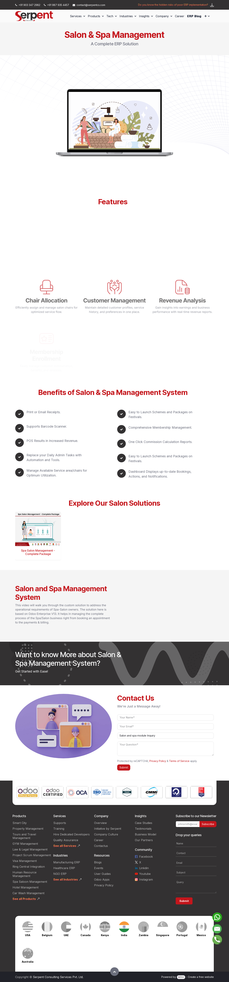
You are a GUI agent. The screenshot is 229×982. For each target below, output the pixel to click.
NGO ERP (60, 874)
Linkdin (144, 868)
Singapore (162, 935)
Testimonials (143, 828)
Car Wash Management (28, 893)
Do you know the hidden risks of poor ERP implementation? (173, 4)
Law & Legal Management (30, 849)
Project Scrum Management (32, 855)
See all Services (64, 846)
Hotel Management (25, 887)
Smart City (20, 823)
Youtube (145, 874)
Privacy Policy (157, 760)
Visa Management (25, 861)
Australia (27, 961)
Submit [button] (124, 767)
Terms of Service (179, 760)
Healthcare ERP (64, 868)
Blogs (98, 862)
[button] (114, 971)
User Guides (102, 874)
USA (27, 935)
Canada (86, 935)
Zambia (143, 935)
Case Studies (143, 823)
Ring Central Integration (29, 866)
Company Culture (106, 834)
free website (206, 976)
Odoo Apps (101, 879)
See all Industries (65, 879)
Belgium (47, 935)
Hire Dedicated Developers (71, 834)
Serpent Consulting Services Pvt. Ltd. (58, 977)
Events (98, 868)
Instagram (146, 879)
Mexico (201, 935)
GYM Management (25, 843)
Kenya (105, 935)
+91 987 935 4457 (57, 4)
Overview (100, 823)
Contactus (101, 846)
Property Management (28, 828)
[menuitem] (77, 16)
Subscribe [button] (208, 824)
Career (98, 840)
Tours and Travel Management (24, 836)
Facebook (146, 856)
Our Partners (144, 840)
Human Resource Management (24, 874)
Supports (59, 823)
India (124, 935)
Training (58, 828)
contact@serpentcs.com (89, 4)
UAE (66, 935)
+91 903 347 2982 (28, 4)
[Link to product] (28, 792)
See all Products (24, 899)
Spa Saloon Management (30, 881)
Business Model (145, 834)
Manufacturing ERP (66, 862)
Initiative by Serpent (107, 828)
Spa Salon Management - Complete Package (38, 552)
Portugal (181, 935)
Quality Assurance (65, 840)
